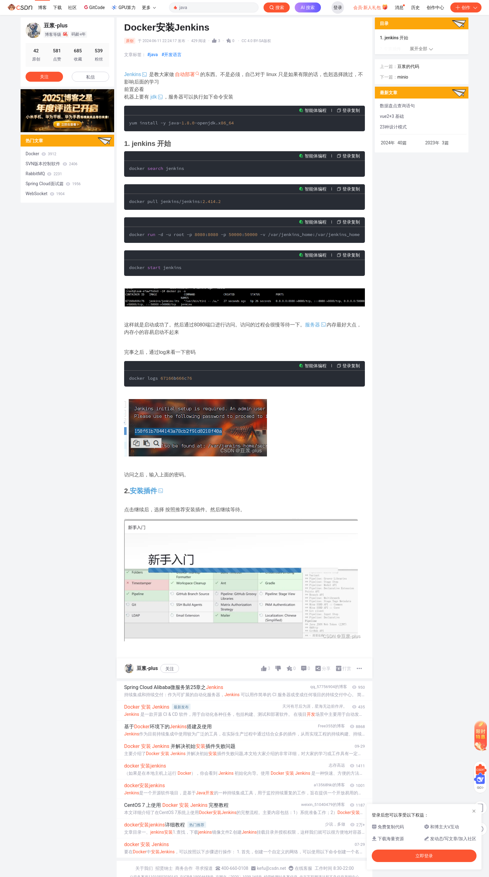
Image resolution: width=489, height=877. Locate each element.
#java (152, 54)
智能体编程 (316, 110)
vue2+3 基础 (392, 116)
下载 (57, 7)
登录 (337, 7)
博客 (42, 7)
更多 (149, 7)
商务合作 (184, 868)
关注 (169, 668)
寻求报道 (204, 868)
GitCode (94, 7)
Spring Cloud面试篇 (53, 183)
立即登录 (424, 855)
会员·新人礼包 (370, 7)
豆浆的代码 (408, 66)
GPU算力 (123, 7)
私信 (90, 77)
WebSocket (45, 193)
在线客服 (303, 868)
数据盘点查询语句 (397, 105)
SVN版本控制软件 (51, 163)
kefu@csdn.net (271, 868)
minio (402, 77)
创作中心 (435, 7)
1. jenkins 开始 (394, 37)
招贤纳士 (164, 868)
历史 (415, 7)
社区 (72, 7)
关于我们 (144, 868)
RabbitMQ (44, 173)
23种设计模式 (393, 126)
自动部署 (185, 74)
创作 (466, 7)
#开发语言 (172, 54)
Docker (41, 153)
